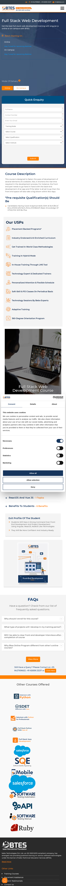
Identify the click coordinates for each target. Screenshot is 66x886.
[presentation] (18, 150)
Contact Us (9, 885)
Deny (33, 487)
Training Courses (11, 874)
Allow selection (32, 480)
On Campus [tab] (21, 88)
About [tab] (54, 404)
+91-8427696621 (35, 2)
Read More (6, 862)
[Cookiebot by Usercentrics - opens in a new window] (52, 397)
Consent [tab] (11, 404)
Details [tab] (33, 404)
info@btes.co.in (58, 2)
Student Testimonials (13, 881)
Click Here (50, 671)
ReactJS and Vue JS (26, 497)
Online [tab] (7, 88)
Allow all (33, 473)
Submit (33, 158)
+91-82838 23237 (46, 2)
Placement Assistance (13, 877)
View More (33, 659)
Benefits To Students (28, 506)
